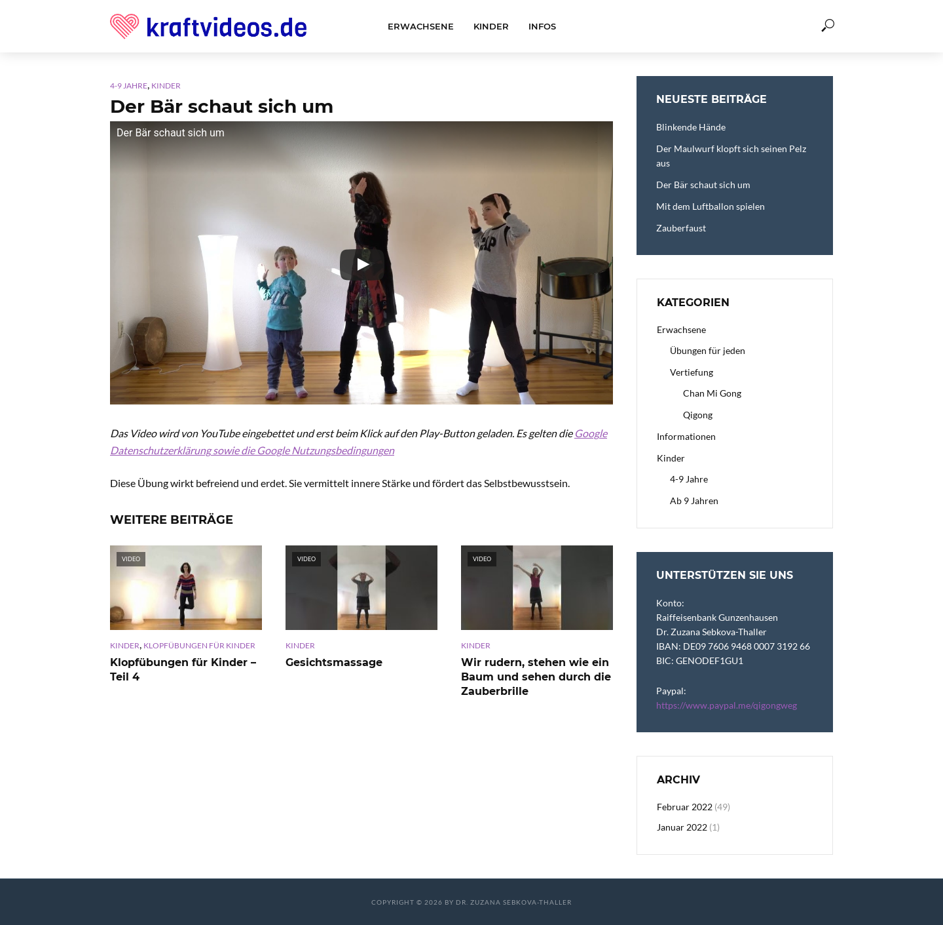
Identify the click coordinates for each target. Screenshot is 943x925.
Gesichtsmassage (334, 662)
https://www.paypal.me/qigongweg (726, 705)
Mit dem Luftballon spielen (710, 206)
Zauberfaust (681, 227)
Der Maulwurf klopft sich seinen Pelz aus (731, 155)
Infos (542, 26)
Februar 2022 (684, 806)
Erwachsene (421, 26)
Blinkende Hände (691, 126)
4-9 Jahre (128, 85)
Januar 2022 (682, 827)
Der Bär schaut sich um (703, 184)
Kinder (491, 26)
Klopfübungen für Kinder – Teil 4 (183, 669)
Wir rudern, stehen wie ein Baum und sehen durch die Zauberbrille (536, 676)
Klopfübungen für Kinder (199, 645)
